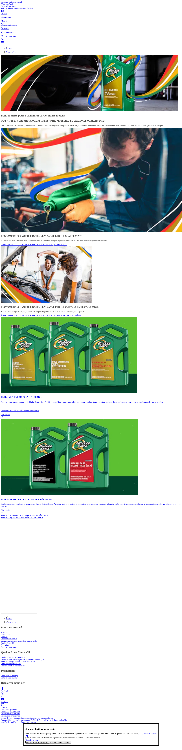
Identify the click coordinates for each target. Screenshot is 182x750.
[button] (91, 15)
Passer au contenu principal (11, 2)
